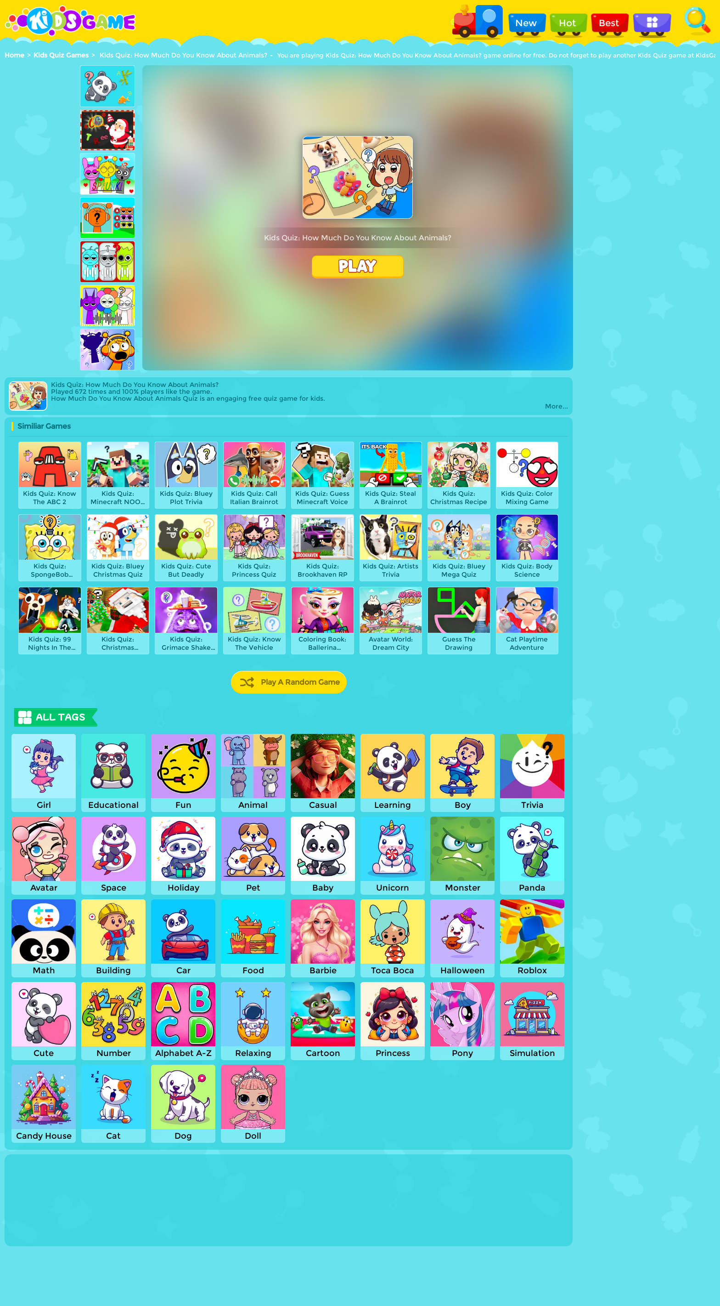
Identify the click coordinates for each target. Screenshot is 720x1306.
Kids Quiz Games (61, 55)
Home (14, 55)
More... (556, 406)
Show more (42, 1238)
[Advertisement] (41, 210)
